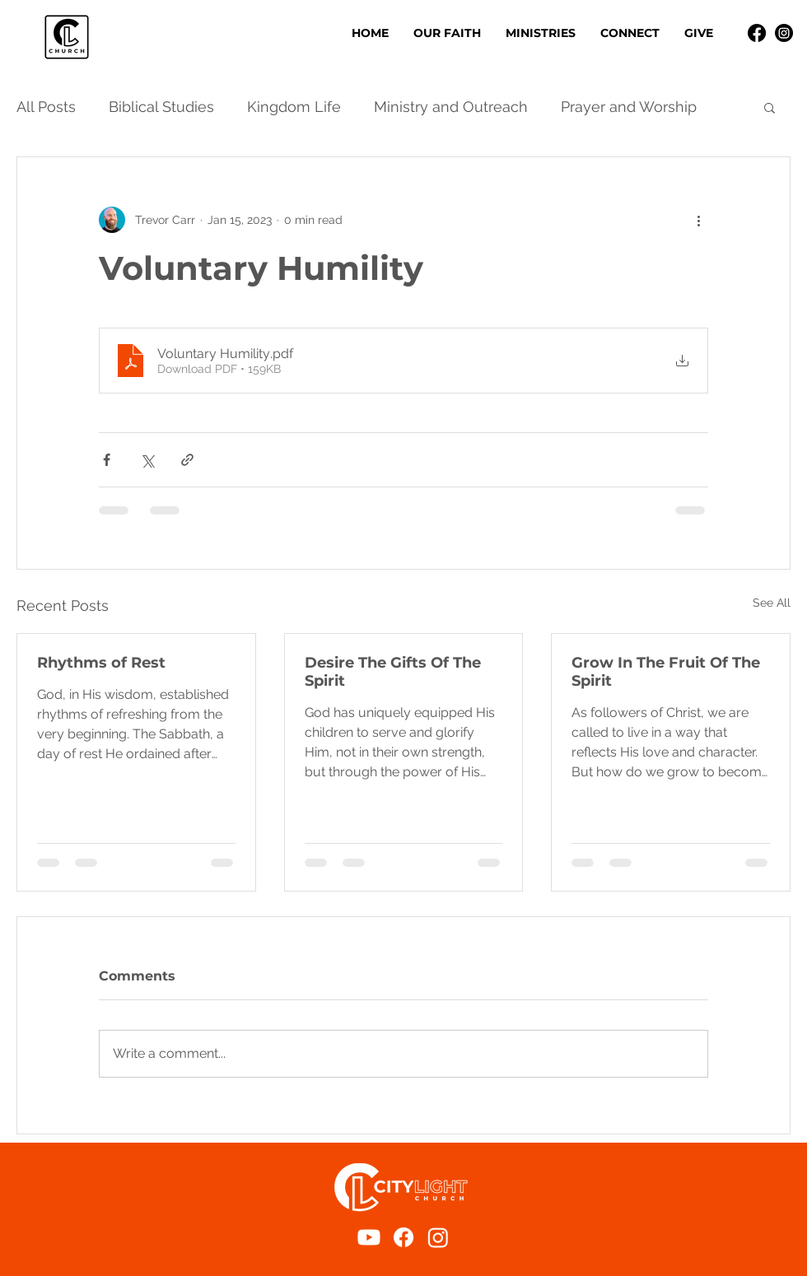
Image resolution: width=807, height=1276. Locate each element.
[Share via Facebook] (106, 460)
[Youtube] (369, 1237)
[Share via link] (187, 460)
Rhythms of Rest (101, 663)
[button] (540, 33)
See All (772, 602)
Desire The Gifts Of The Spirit (393, 672)
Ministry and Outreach (451, 106)
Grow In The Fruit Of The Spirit (665, 672)
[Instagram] (784, 33)
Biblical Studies (161, 106)
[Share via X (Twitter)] (147, 460)
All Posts (46, 106)
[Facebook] (757, 33)
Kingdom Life (294, 106)
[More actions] (698, 220)
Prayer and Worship (629, 106)
